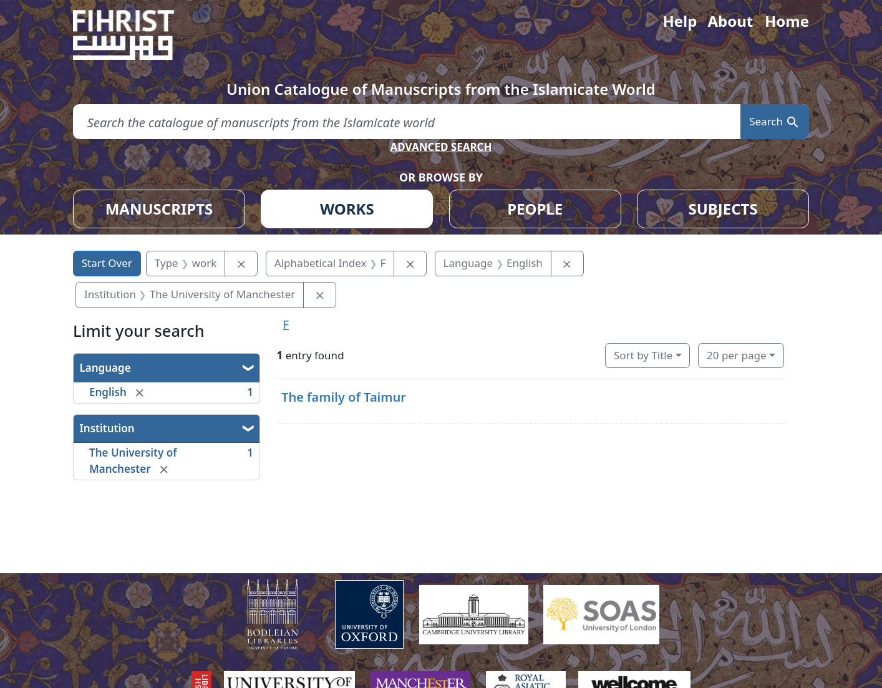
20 (736, 355)
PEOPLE (535, 208)
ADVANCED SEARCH (441, 147)
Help (679, 21)
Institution (107, 428)
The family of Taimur (343, 397)
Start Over (107, 263)
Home (787, 21)
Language (105, 368)
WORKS (347, 208)
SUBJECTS (722, 208)
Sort (643, 355)
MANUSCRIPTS (159, 208)
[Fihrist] (135, 35)
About (730, 21)
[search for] (406, 122)
